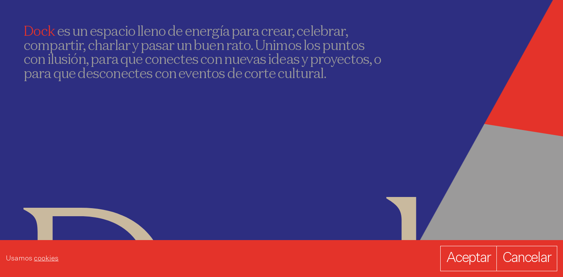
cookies (46, 258)
